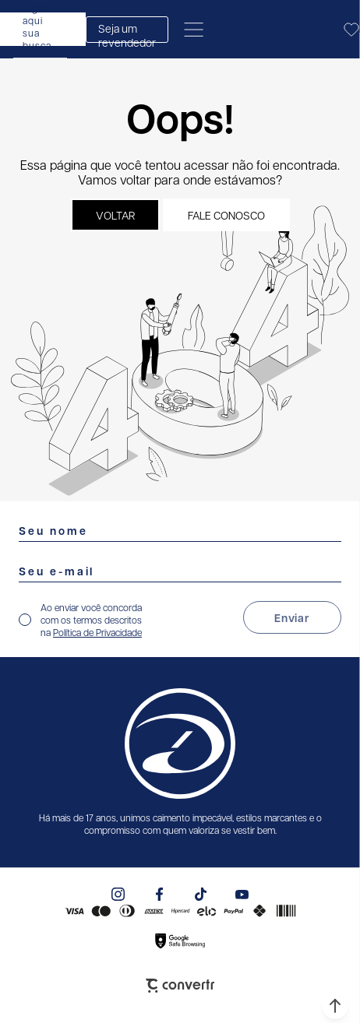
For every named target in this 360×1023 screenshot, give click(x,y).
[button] (335, 1006)
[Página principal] (281, 29)
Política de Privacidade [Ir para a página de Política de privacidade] (97, 632)
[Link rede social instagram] (118, 894)
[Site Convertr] (180, 986)
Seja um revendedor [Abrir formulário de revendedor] (127, 32)
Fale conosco (226, 215)
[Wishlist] (351, 30)
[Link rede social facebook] (159, 894)
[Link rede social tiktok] (200, 894)
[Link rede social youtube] (241, 894)
